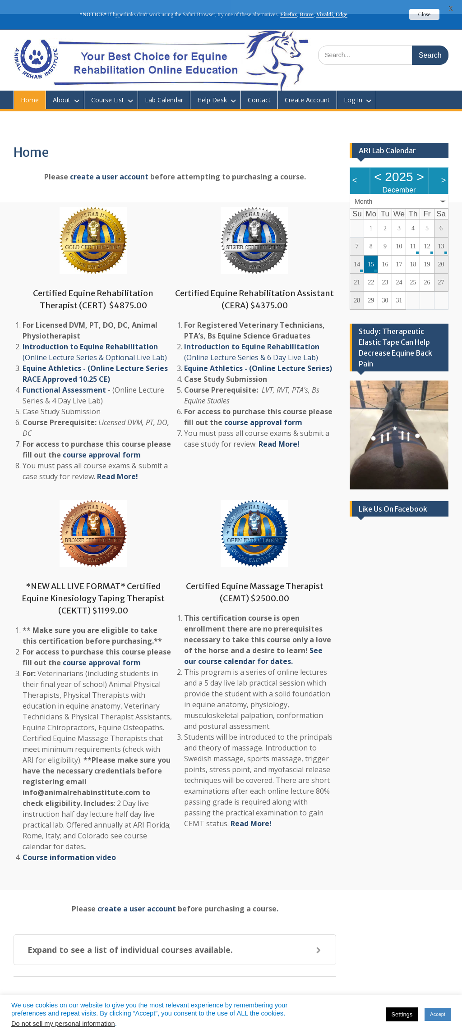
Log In (353, 86)
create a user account (109, 163)
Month (363, 187)
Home (30, 86)
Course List (107, 86)
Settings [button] (401, 1014)
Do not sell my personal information (63, 1023)
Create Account (307, 86)
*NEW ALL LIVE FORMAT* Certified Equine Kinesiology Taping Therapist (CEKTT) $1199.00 (93, 584)
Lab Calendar (164, 86)
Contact (259, 86)
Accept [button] (437, 1014)
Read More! (117, 462)
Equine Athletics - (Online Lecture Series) (258, 354)
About (61, 86)
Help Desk (212, 86)
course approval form (102, 441)
